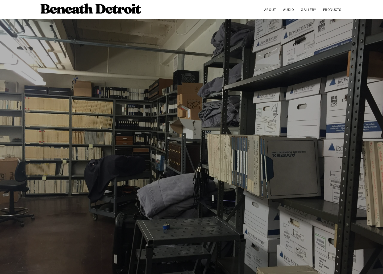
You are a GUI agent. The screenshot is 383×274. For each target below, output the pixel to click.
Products (332, 10)
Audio (288, 10)
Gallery (308, 10)
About (270, 10)
